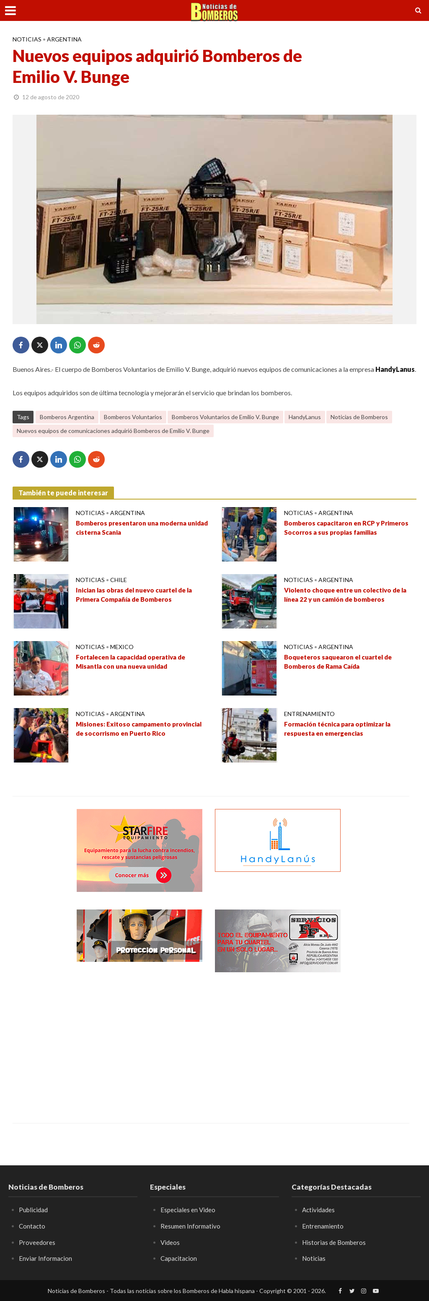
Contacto (32, 1226)
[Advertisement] (139, 1041)
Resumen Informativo (191, 1226)
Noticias (27, 39)
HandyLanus (305, 416)
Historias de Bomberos (335, 1242)
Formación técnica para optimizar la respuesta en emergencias (341, 729)
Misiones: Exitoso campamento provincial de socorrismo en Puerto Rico (142, 729)
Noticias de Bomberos (359, 416)
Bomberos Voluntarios (133, 416)
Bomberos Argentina (67, 416)
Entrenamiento (309, 713)
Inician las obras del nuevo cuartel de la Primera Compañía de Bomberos (138, 595)
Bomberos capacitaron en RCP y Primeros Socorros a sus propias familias (350, 528)
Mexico (122, 646)
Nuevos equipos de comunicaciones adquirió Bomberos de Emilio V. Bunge (113, 430)
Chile (118, 579)
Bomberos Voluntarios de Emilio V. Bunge (225, 416)
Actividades (319, 1209)
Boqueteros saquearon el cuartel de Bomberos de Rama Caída (342, 662)
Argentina (64, 39)
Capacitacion (179, 1258)
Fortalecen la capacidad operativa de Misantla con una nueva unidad (135, 662)
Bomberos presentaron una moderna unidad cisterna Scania (135, 528)
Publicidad (34, 1209)
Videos (170, 1242)
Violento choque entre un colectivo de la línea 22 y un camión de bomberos (349, 595)
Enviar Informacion (46, 1258)
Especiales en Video (188, 1209)
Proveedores (37, 1242)
